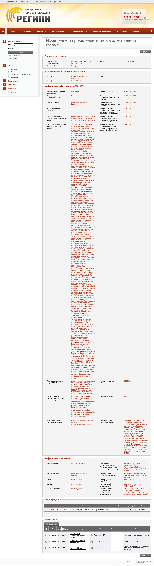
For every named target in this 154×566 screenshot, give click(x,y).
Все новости (12, 92)
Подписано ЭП (99, 535)
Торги (12, 31)
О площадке (122, 31)
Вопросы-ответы (80, 31)
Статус (143, 506)
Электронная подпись (102, 31)
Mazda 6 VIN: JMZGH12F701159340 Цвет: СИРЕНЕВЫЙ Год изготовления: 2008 (81, 510)
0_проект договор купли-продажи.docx (78, 548)
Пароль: (11, 48)
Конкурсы (14, 72)
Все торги (14, 77)
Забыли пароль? (14, 56)
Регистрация (26, 31)
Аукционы (14, 69)
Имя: (9, 44)
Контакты (137, 31)
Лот (83, 506)
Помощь (11, 85)
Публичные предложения (20, 74)
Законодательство (59, 31)
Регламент (41, 31)
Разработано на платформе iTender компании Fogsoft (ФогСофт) (112, 562)
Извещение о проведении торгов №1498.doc (77, 535)
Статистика (13, 81)
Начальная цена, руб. (127, 506)
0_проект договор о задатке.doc (77, 541)
